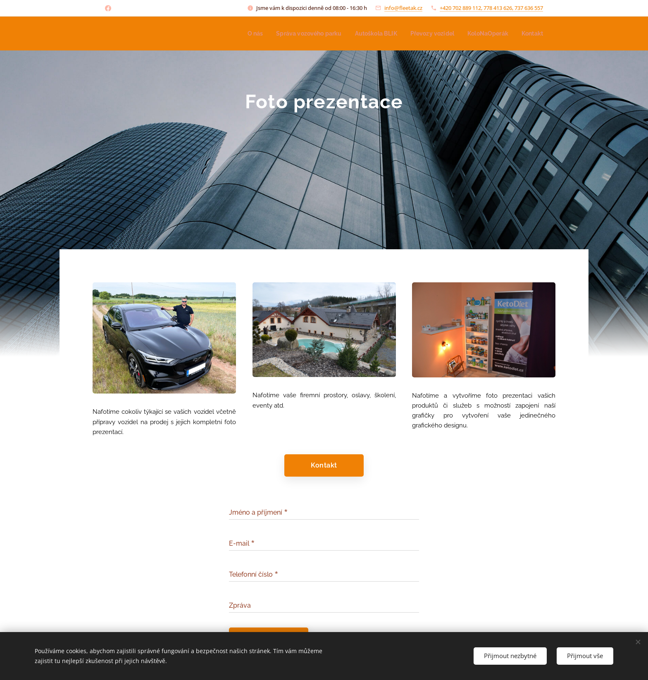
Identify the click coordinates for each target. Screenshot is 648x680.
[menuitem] (241, 33)
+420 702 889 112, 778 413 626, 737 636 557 (491, 8)
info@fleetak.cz (403, 8)
